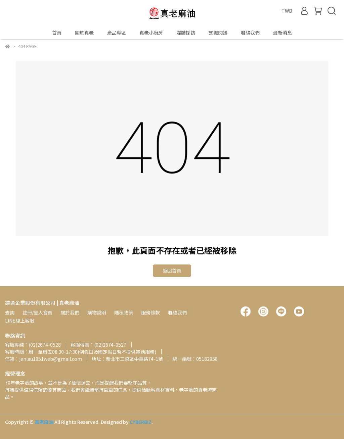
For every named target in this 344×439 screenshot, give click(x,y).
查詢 (9, 312)
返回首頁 (172, 270)
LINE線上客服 (19, 320)
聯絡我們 (250, 32)
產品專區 (116, 32)
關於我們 (69, 312)
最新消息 (282, 32)
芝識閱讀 (218, 32)
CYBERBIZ (141, 422)
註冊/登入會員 (37, 312)
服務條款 (150, 312)
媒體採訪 (185, 32)
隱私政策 (123, 312)
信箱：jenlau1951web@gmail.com (43, 358)
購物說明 (96, 312)
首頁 (56, 32)
